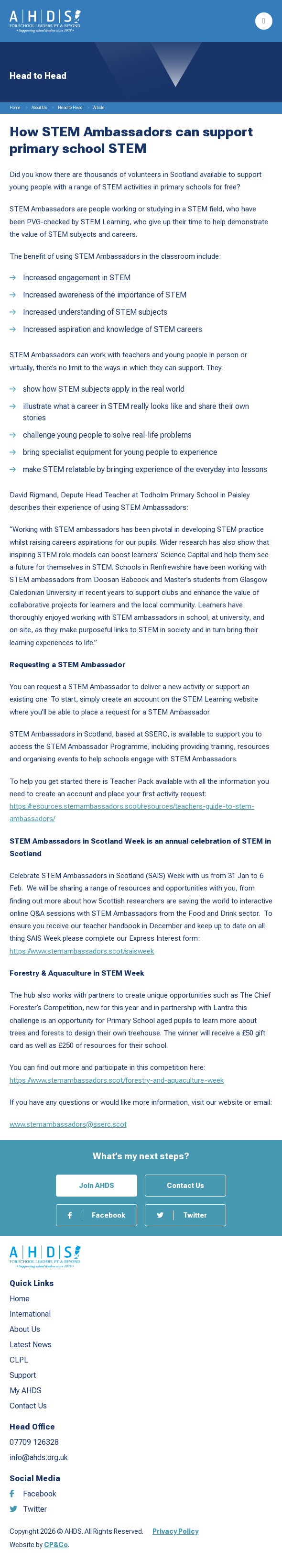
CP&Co (56, 1545)
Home (15, 108)
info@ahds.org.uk (39, 1457)
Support (23, 1375)
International (30, 1314)
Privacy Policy (175, 1531)
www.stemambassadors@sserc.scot (68, 1124)
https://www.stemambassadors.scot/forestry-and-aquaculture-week (117, 1080)
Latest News (31, 1344)
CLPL (19, 1359)
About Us (39, 108)
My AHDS (26, 1390)
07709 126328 (34, 1442)
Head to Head (70, 108)
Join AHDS (96, 1185)
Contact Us (185, 1185)
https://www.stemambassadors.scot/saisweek (82, 951)
